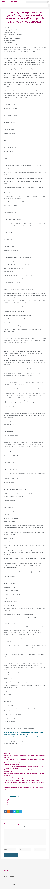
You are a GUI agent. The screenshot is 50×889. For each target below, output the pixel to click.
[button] (49, 5)
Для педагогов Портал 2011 (12, 1)
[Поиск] (48, 2)
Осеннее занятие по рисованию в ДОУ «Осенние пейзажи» (21, 780)
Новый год (11, 803)
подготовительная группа (15, 805)
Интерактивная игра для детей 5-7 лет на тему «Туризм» (21, 786)
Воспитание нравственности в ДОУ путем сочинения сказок (22, 777)
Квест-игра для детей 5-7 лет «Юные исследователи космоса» (22, 779)
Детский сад (11, 799)
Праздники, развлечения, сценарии (18, 801)
